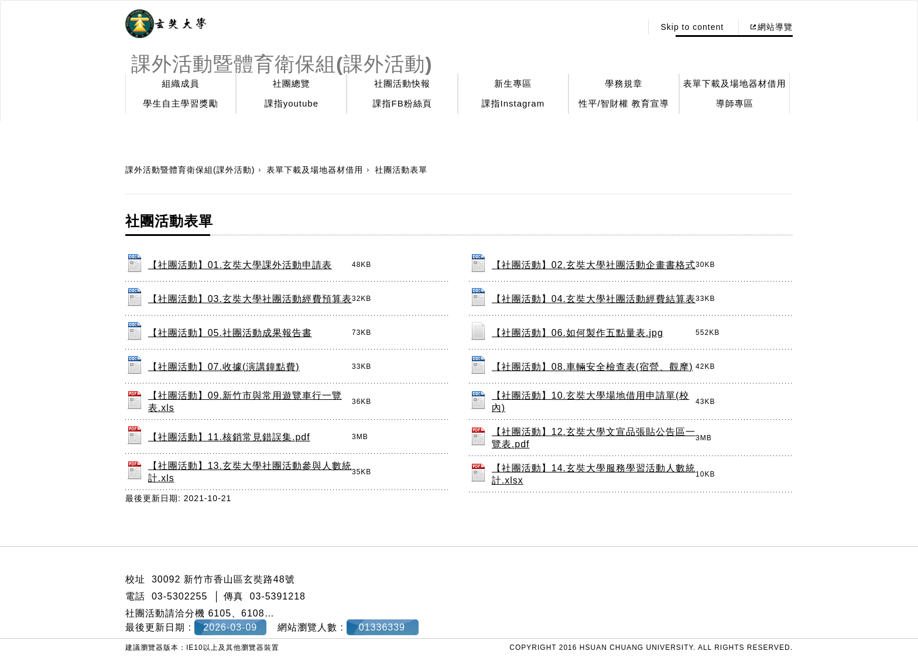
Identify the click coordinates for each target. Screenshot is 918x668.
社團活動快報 (402, 83)
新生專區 (513, 83)
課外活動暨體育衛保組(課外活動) (190, 169)
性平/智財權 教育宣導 (623, 103)
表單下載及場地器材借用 (734, 83)
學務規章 (624, 83)
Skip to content (692, 27)
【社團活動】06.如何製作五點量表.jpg (577, 333)
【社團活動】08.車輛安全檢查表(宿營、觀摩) (592, 367)
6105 (219, 613)
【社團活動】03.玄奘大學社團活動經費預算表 (250, 299)
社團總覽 (291, 83)
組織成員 (181, 83)
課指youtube (291, 103)
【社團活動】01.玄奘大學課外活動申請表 (240, 265)
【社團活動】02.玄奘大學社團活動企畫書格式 (594, 265)
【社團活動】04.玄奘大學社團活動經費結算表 (594, 299)
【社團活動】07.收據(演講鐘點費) (224, 367)
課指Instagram (512, 103)
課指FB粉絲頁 (402, 103)
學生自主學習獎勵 (180, 103)
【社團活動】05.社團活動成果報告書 (230, 333)
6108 (253, 613)
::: (629, 27)
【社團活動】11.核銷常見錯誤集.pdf (229, 437)
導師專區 (734, 103)
